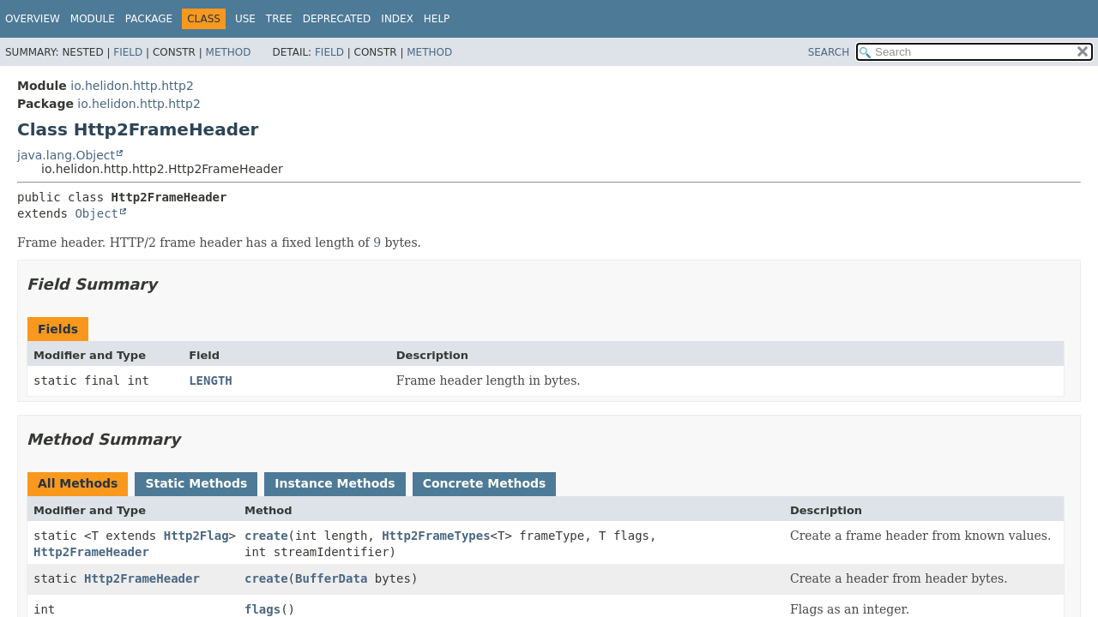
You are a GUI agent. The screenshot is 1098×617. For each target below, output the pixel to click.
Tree (279, 19)
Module (92, 19)
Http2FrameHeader (91, 552)
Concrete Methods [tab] (484, 483)
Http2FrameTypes (436, 535)
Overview (32, 19)
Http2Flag (196, 535)
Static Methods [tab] (196, 483)
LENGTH (210, 380)
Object (96, 213)
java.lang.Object (66, 155)
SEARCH (829, 52)
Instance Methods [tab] (334, 483)
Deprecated (337, 19)
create (266, 535)
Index (397, 19)
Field (127, 52)
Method (228, 52)
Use (245, 19)
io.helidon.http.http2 (132, 86)
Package (148, 19)
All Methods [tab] (78, 483)
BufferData (331, 578)
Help (437, 19)
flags (262, 609)
